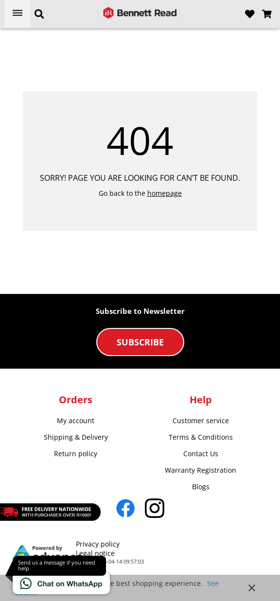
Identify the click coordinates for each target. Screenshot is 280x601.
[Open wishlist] (250, 14)
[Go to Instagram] (154, 508)
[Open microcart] (267, 14)
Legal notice (95, 553)
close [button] (252, 588)
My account (75, 420)
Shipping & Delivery (76, 437)
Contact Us (200, 453)
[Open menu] (17, 14)
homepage (164, 193)
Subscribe (140, 342)
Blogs (201, 486)
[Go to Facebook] (125, 508)
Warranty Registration (200, 470)
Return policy (75, 453)
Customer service (201, 420)
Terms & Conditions (201, 437)
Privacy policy (98, 544)
